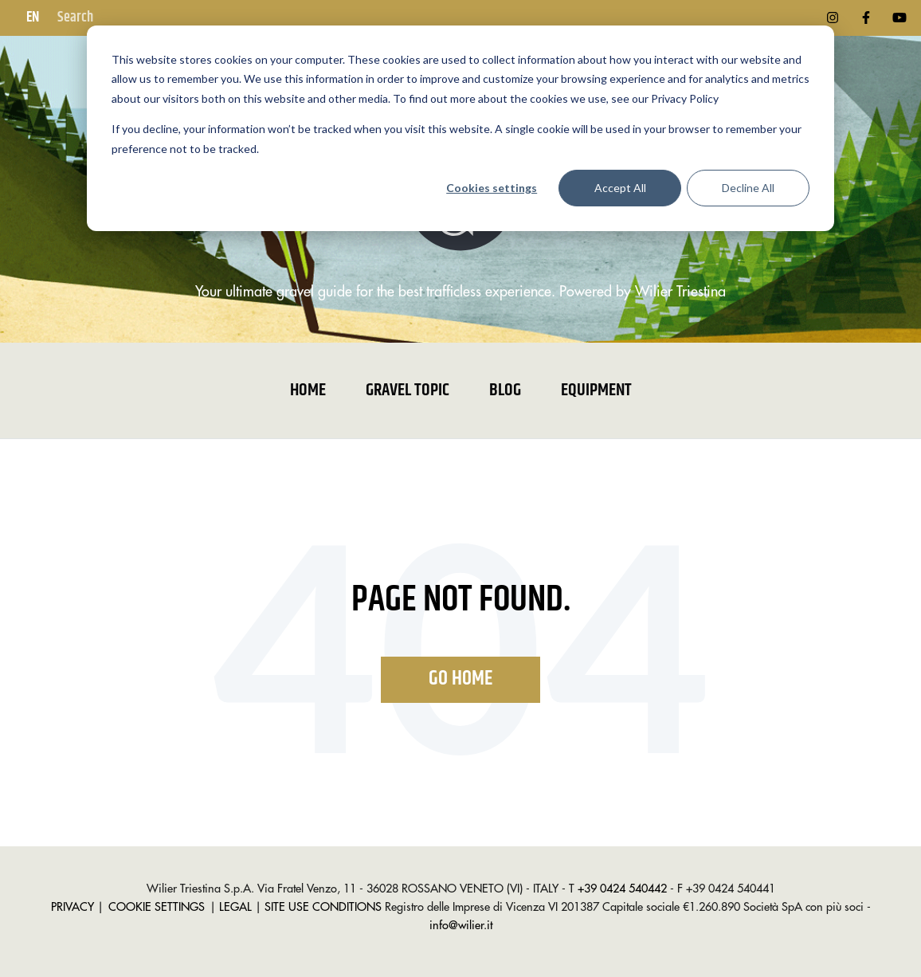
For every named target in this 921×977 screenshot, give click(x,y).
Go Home (460, 679)
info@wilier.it (460, 926)
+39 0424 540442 (622, 889)
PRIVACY (72, 907)
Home (308, 391)
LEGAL (235, 907)
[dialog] (460, 128)
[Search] (134, 18)
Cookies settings (491, 187)
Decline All (748, 187)
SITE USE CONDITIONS (323, 907)
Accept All (620, 187)
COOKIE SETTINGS (156, 907)
